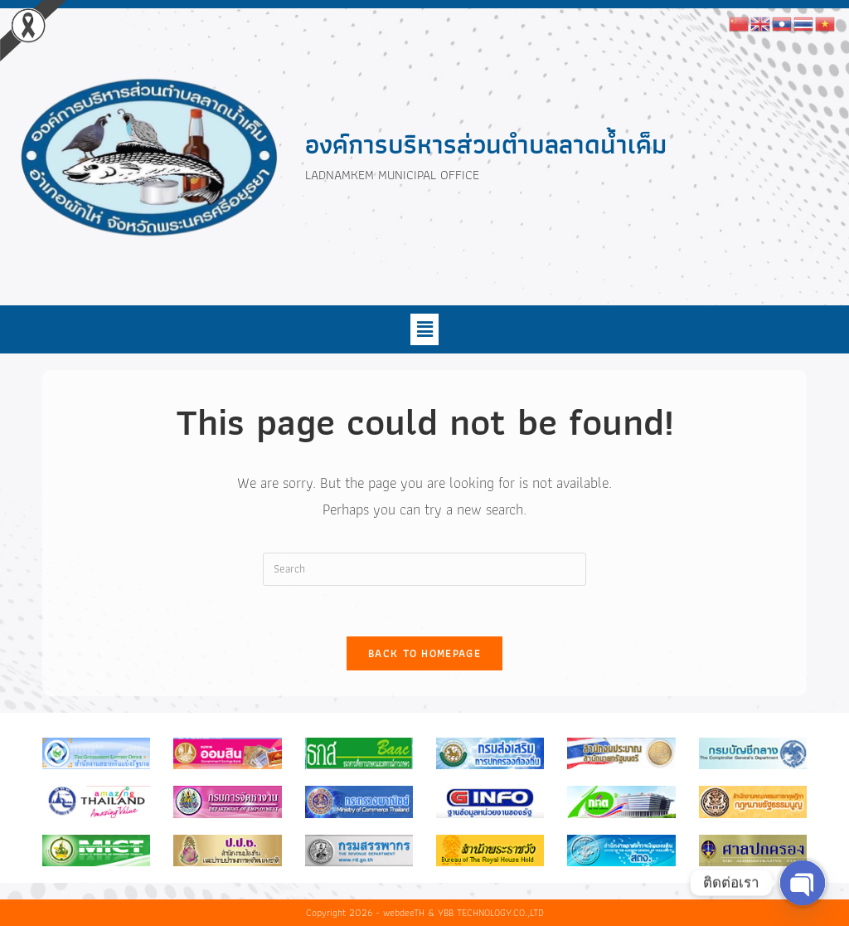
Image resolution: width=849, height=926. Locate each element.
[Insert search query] (424, 569)
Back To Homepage (424, 653)
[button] (424, 329)
